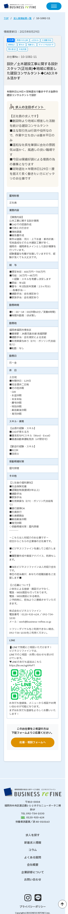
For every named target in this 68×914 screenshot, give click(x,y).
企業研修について (32, 872)
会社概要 (32, 865)
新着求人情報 (32, 843)
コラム (33, 850)
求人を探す (33, 835)
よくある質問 (32, 857)
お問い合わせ (32, 880)
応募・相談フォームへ (32, 742)
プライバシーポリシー (32, 907)
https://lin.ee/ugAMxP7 (22, 665)
